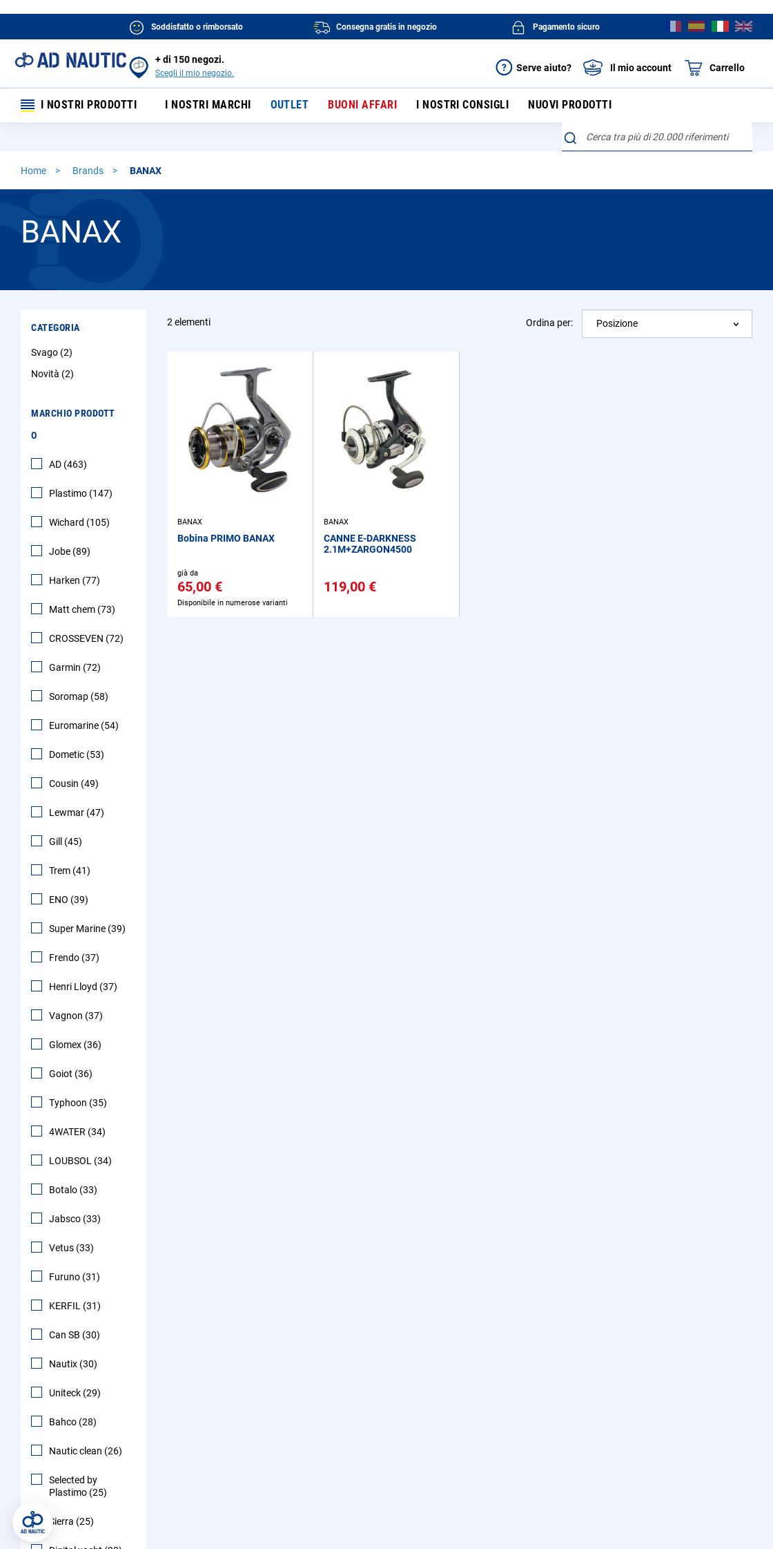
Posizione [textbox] (617, 324)
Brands (89, 172)
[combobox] (657, 138)
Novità (54, 375)
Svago (53, 353)
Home (34, 172)
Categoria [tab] (55, 328)
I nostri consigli (455, 106)
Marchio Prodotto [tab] (73, 425)
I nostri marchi (208, 106)
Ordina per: (549, 324)
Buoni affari (357, 106)
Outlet (287, 106)
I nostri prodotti (79, 106)
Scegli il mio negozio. (194, 73)
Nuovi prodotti (560, 106)
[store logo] (70, 60)
